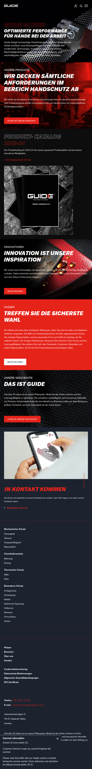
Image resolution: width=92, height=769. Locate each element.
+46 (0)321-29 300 (21, 700)
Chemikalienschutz (13, 553)
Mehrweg (8, 558)
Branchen (9, 651)
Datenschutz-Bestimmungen (18, 673)
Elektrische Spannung (14, 603)
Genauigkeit (9, 533)
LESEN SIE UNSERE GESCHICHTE (22, 419)
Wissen (7, 647)
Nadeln (7, 599)
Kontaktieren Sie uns (15, 507)
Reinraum (8, 612)
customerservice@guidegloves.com (27, 705)
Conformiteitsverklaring (15, 669)
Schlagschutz (10, 590)
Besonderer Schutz (13, 585)
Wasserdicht (10, 546)
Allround (8, 538)
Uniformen (8, 608)
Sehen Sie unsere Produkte (21, 121)
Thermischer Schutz (14, 569)
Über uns (8, 656)
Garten (7, 621)
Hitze (6, 579)
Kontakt (8, 660)
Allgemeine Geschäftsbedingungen (21, 677)
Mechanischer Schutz (15, 529)
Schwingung (9, 595)
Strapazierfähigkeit (12, 542)
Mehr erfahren (15, 291)
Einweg (7, 563)
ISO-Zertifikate (11, 682)
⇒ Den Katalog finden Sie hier (17, 159)
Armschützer (10, 616)
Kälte (6, 574)
